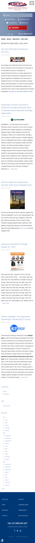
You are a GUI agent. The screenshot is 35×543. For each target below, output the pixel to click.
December (8, 436)
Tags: (2, 401)
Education (21, 499)
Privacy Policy (11, 536)
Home (3, 39)
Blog (9, 39)
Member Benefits (22, 510)
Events (3, 504)
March (6, 425)
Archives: (4, 413)
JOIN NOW (15, 28)
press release (6, 406)
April (6, 423)
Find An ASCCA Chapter (23, 19)
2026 (4, 417)
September (8, 441)
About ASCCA (5, 499)
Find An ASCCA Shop (10, 19)
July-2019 (24, 39)
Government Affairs (23, 504)
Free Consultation (13, 22)
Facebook (6, 34)
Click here (23, 228)
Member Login (25, 22)
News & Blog (5, 510)
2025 (4, 433)
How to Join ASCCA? (23, 515)
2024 (4, 462)
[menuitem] (9, 499)
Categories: (5, 387)
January (7, 430)
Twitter (9, 34)
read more (14, 169)
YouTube (12, 34)
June (6, 446)
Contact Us (4, 515)
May (6, 420)
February (7, 428)
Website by (22, 536)
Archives (16, 39)
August (7, 443)
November (8, 438)
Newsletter (6, 394)
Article (4, 391)
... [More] (3, 488)
